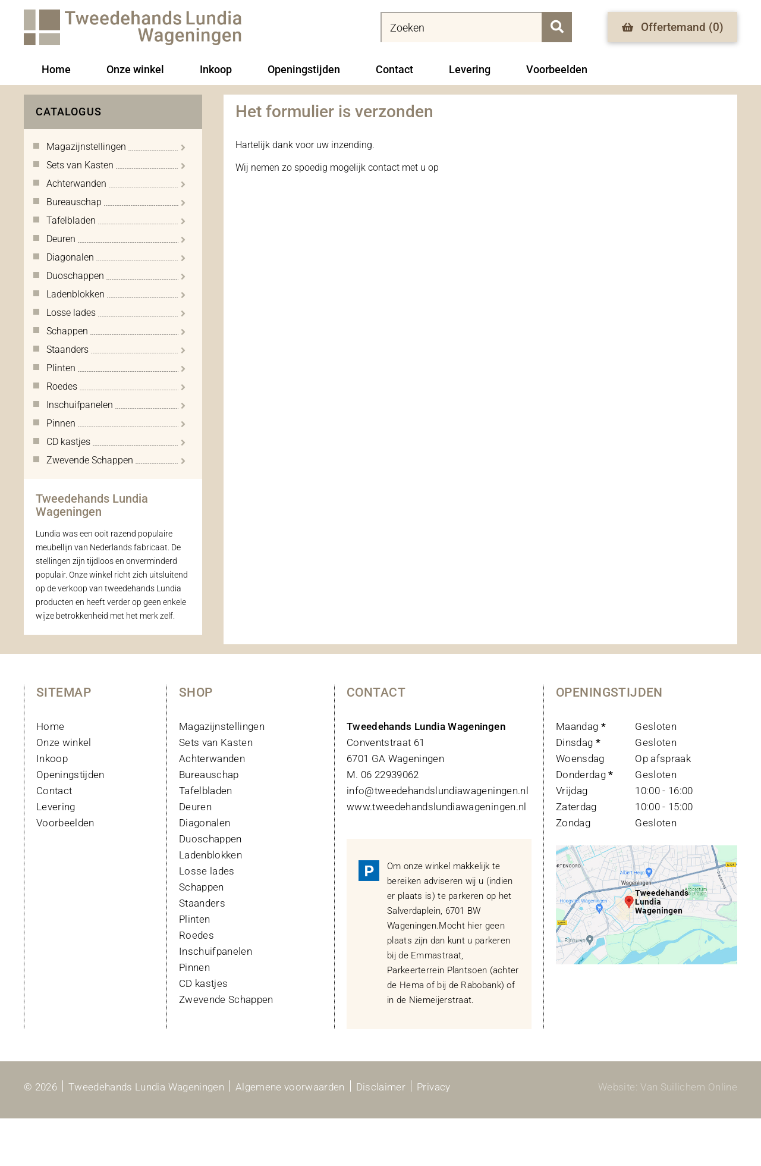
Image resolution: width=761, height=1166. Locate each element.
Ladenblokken (210, 855)
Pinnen (194, 967)
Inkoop (216, 69)
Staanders (202, 903)
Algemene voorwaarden (290, 1087)
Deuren (195, 807)
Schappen (201, 887)
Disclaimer (380, 1087)
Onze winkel (135, 69)
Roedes (196, 935)
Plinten (194, 919)
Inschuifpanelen (215, 951)
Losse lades (207, 871)
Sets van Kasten (216, 742)
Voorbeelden (556, 69)
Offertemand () (673, 27)
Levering (469, 69)
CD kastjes (203, 983)
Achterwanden (212, 758)
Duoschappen (210, 839)
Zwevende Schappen (226, 999)
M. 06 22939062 (383, 775)
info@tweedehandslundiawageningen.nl (438, 791)
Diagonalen (204, 823)
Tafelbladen (205, 791)
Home (56, 69)
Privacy (433, 1087)
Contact (394, 69)
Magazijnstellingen (222, 726)
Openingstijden (304, 69)
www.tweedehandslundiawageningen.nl (437, 807)
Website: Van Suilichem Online (667, 1087)
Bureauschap (209, 775)
